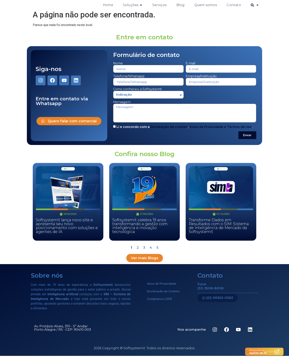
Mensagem (122, 105)
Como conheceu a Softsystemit (137, 92)
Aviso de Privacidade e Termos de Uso (220, 130)
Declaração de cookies (169, 130)
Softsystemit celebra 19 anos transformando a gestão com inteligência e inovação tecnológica (140, 229)
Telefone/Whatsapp (128, 79)
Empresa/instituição (201, 79)
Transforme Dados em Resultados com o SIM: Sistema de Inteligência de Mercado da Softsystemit (219, 229)
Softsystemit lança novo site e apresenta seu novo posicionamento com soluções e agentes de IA (67, 229)
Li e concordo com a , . (184, 130)
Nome (118, 66)
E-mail (190, 66)
